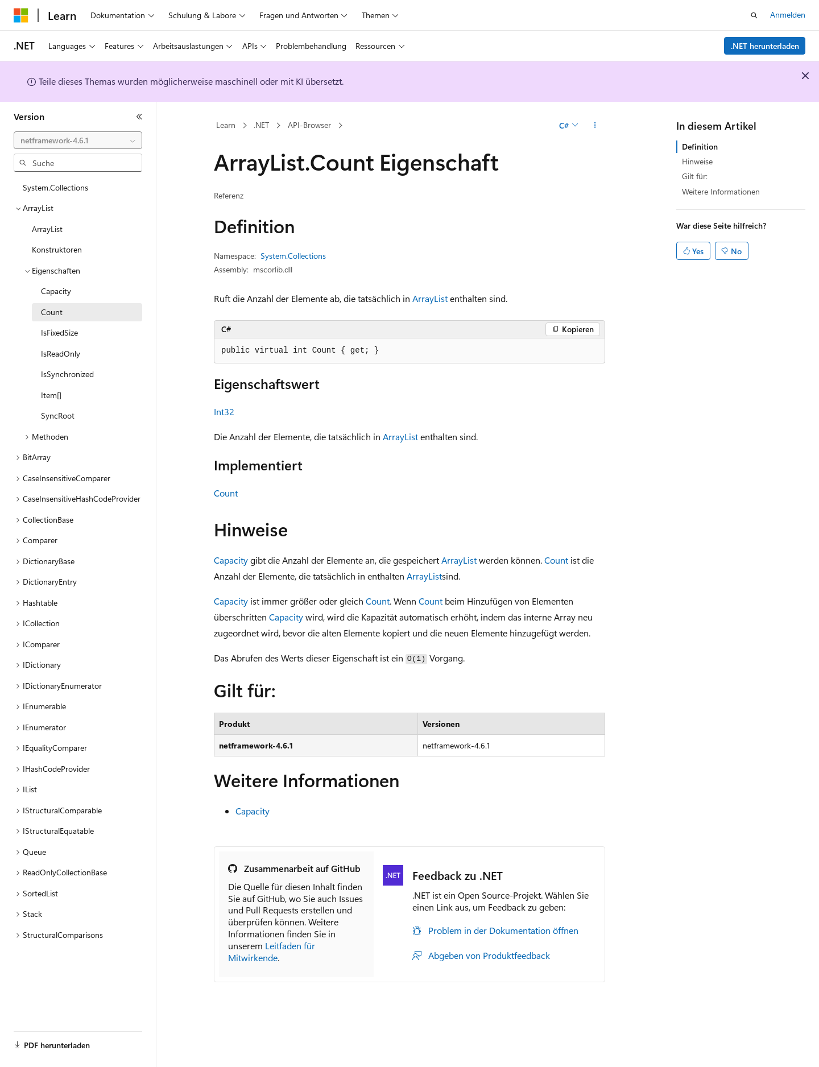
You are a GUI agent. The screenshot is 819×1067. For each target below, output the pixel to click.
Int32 (224, 411)
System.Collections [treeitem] (55, 187)
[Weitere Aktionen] (595, 126)
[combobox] (78, 140)
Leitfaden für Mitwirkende (271, 951)
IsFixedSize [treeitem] (59, 332)
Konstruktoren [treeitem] (57, 249)
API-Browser (309, 124)
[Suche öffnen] (754, 15)
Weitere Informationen (721, 191)
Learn (225, 124)
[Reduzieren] (139, 116)
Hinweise (697, 161)
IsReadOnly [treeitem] (60, 353)
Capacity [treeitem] (56, 291)
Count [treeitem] (52, 312)
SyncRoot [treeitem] (58, 415)
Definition (700, 146)
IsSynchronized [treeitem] (67, 374)
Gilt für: (695, 176)
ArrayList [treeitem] (47, 229)
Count (226, 493)
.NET (261, 124)
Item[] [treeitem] (51, 395)
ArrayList (430, 298)
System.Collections (293, 255)
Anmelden (787, 14)
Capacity (231, 560)
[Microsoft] (21, 15)
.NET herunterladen (765, 45)
